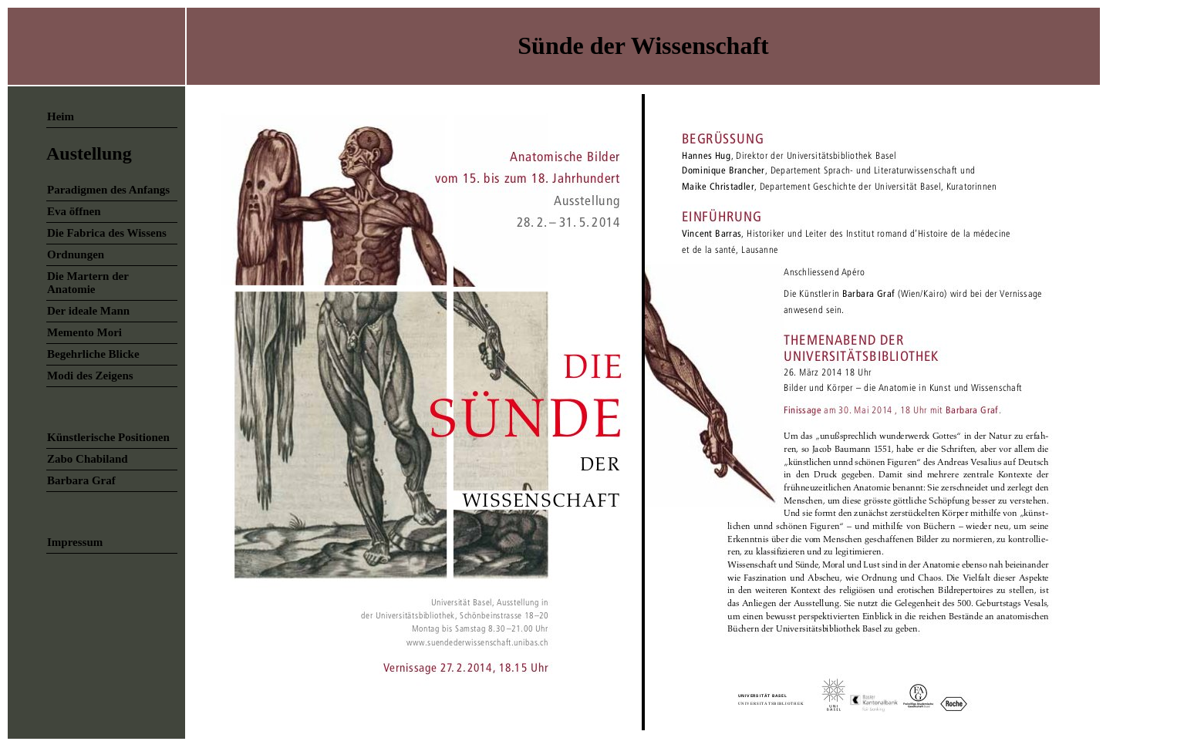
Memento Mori (84, 332)
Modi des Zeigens (90, 375)
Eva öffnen (74, 211)
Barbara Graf (81, 480)
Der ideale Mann (88, 311)
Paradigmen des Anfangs (108, 190)
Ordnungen (75, 254)
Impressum (75, 542)
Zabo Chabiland (87, 459)
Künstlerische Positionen (108, 437)
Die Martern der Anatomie (88, 282)
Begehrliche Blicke (93, 354)
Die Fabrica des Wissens (107, 233)
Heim (60, 116)
